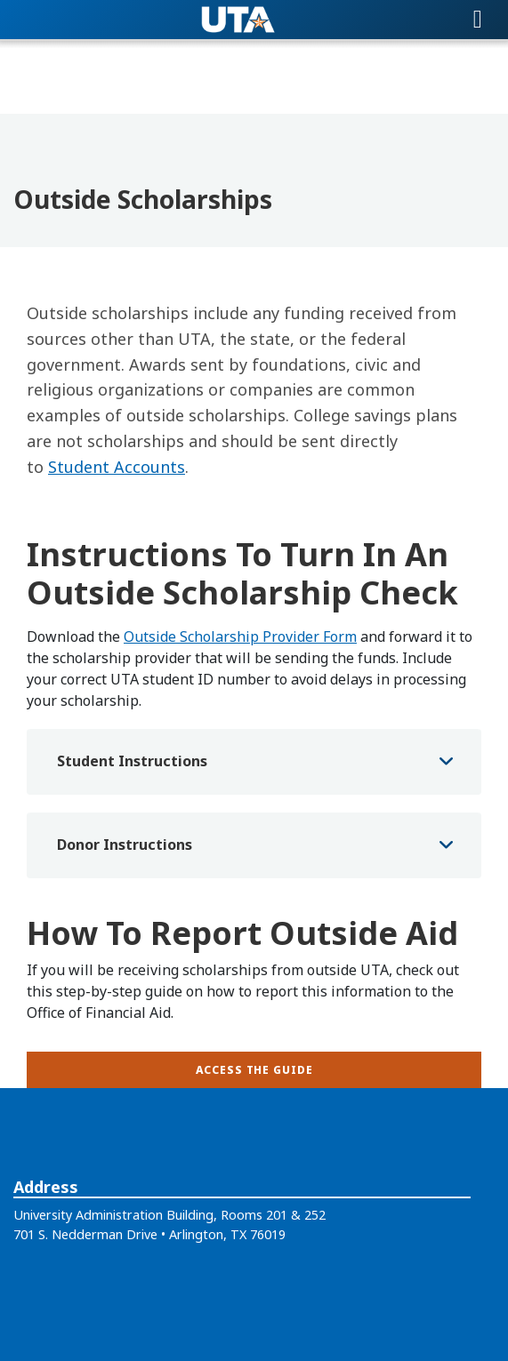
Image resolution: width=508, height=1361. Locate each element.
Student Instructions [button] (132, 761)
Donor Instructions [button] (124, 844)
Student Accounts (116, 466)
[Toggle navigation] (478, 19)
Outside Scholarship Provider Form (240, 636)
